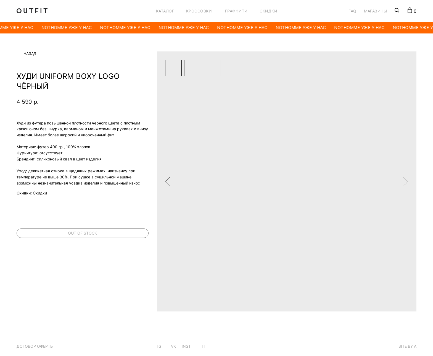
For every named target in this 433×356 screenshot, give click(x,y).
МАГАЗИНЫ (375, 11)
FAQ (352, 11)
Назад (29, 53)
